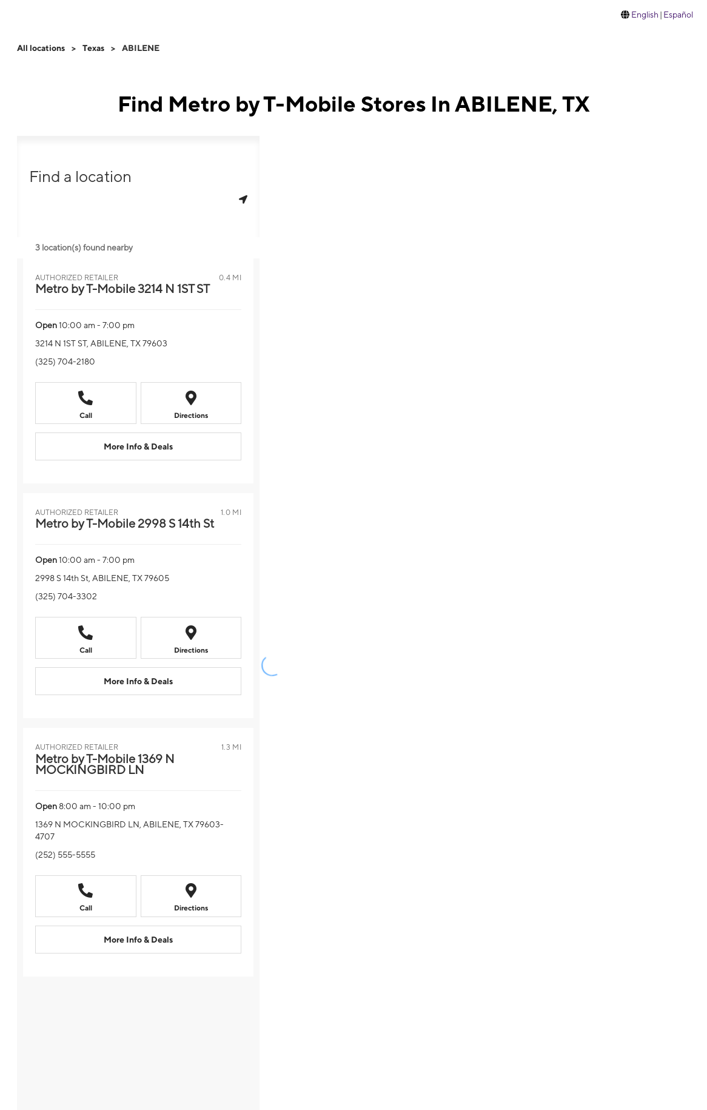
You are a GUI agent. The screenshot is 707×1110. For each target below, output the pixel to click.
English (644, 14)
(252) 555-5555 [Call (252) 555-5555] (65, 854)
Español (678, 14)
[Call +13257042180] (86, 403)
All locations (41, 48)
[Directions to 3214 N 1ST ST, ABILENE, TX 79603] (191, 403)
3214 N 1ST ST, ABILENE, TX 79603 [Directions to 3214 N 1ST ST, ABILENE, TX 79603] (101, 343)
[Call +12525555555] (86, 896)
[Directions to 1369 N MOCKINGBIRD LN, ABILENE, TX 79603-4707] (191, 896)
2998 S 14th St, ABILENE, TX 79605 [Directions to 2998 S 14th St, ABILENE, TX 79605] (102, 578)
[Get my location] (243, 199)
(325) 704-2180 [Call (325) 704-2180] (65, 361)
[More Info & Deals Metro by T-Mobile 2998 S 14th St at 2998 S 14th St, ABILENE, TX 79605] (138, 681)
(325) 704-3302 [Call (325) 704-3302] (66, 596)
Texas (93, 48)
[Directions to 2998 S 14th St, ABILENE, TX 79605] (191, 638)
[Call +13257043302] (86, 638)
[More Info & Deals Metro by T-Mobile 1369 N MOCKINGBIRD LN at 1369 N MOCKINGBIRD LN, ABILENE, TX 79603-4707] (138, 940)
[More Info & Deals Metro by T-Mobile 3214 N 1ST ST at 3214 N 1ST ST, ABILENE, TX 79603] (138, 446)
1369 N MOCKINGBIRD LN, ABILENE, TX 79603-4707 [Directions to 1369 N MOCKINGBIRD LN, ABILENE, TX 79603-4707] (129, 830)
